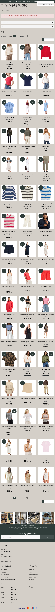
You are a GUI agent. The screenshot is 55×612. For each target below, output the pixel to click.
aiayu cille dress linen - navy (27, 260)
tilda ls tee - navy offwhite (9, 203)
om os (30, 572)
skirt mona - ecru (9, 175)
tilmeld (47, 537)
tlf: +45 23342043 (5, 577)
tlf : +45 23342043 (5, 552)
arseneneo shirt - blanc (46, 91)
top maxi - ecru (45, 146)
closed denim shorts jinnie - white (27, 314)
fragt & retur (31, 579)
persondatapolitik (33, 577)
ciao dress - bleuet (46, 118)
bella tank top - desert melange (46, 426)
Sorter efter (4, 36)
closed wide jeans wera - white (9, 457)
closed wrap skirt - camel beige (27, 398)
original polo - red (46, 63)
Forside (4, 11)
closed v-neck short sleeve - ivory (27, 457)
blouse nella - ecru (27, 369)
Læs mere (51, 4)
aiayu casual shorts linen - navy (9, 260)
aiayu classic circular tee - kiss (27, 286)
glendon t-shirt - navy (28, 91)
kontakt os (31, 569)
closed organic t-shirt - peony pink (46, 314)
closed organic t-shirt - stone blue (9, 341)
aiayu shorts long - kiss (46, 286)
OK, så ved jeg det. (43, 4)
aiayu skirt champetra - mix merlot (46, 260)
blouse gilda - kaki (46, 369)
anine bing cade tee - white (27, 175)
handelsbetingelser (33, 574)
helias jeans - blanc (27, 118)
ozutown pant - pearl (27, 231)
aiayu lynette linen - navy (46, 231)
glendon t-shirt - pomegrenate (9, 91)
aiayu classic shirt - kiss (9, 314)
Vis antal (22, 36)
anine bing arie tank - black (27, 341)
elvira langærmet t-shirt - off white (28, 426)
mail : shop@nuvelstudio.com (8, 579)
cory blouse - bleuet (9, 118)
